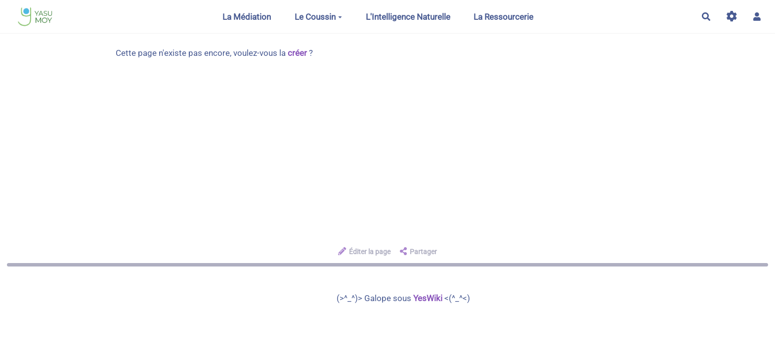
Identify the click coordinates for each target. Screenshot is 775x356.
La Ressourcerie (503, 17)
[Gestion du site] (731, 16)
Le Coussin (318, 17)
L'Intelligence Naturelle (408, 17)
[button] (757, 16)
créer (297, 53)
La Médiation (246, 17)
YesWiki (427, 298)
